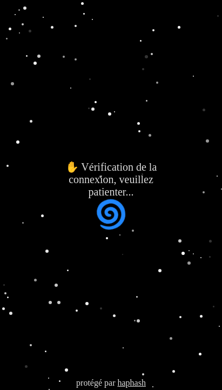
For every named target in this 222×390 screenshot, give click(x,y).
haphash (131, 382)
